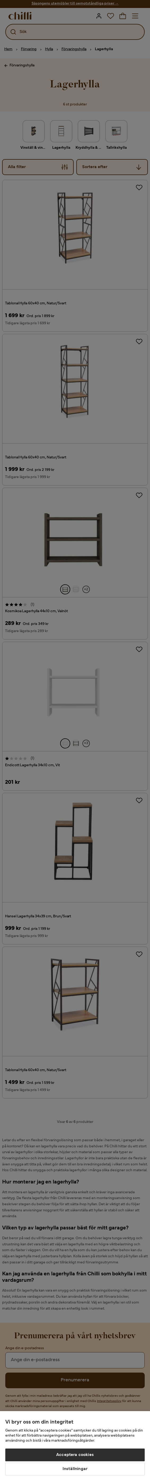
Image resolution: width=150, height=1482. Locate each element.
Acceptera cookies (75, 1455)
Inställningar (75, 1469)
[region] (75, 1446)
